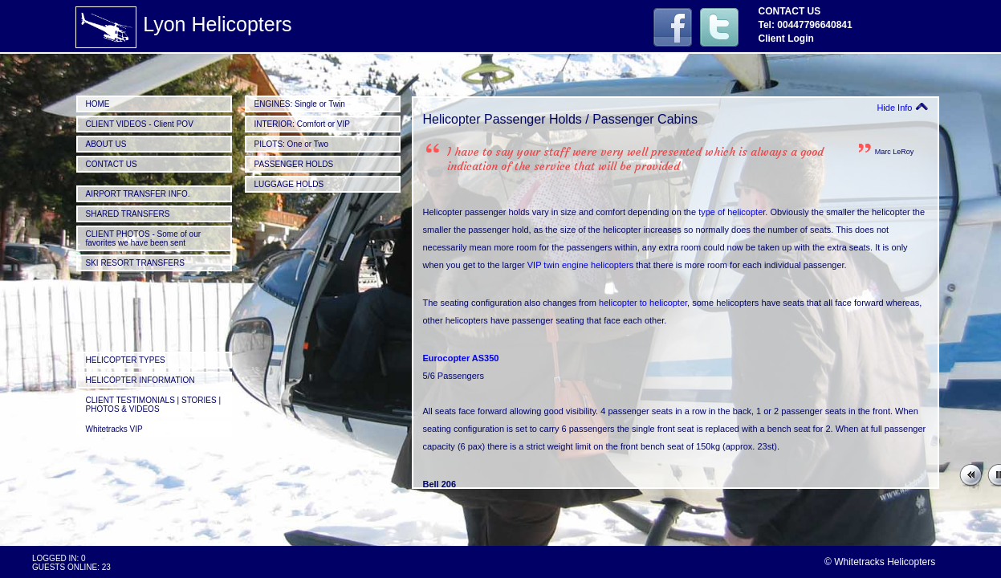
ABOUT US (106, 144)
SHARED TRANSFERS (128, 214)
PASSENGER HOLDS (294, 164)
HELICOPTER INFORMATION (140, 380)
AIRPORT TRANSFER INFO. (138, 193)
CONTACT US (111, 164)
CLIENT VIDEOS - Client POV (139, 124)
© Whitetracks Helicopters (879, 562)
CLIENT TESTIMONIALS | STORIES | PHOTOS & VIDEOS (154, 404)
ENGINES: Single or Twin (299, 104)
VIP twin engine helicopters (580, 265)
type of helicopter (731, 212)
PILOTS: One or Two (291, 144)
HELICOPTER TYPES (125, 360)
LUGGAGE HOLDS (289, 184)
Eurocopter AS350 (461, 358)
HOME (98, 104)
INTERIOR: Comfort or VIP (302, 124)
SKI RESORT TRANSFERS (135, 262)
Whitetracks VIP (114, 429)
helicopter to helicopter (643, 302)
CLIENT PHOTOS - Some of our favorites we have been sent (143, 238)
